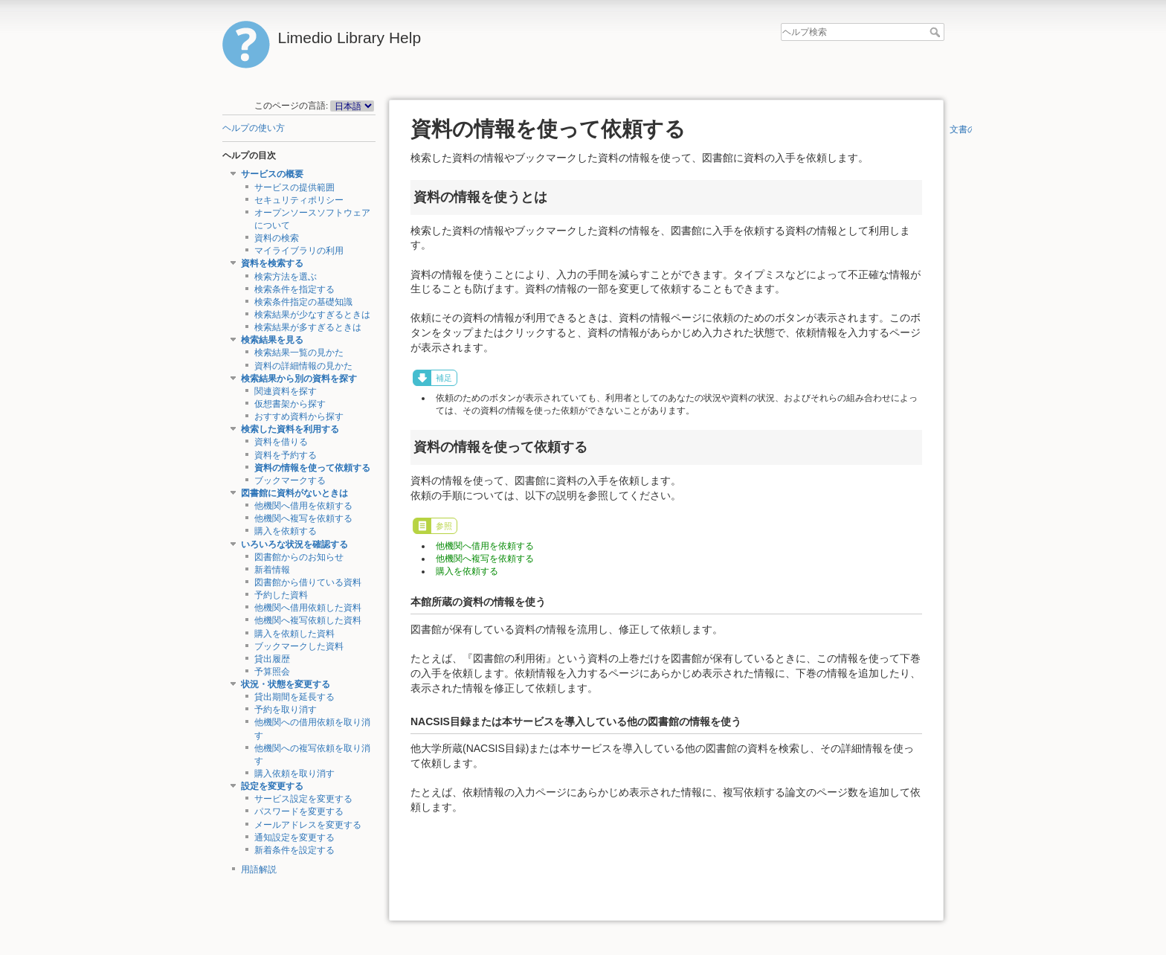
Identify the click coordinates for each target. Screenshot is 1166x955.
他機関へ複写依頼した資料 (307, 620)
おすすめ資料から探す (299, 416)
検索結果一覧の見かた (299, 352)
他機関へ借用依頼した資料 (307, 607)
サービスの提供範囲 (294, 187)
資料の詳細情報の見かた (303, 366)
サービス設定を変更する (303, 799)
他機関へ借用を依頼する (303, 506)
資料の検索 (276, 238)
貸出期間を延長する (294, 697)
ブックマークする (290, 480)
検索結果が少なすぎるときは (312, 314)
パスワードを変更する (299, 811)
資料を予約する (285, 455)
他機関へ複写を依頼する (303, 518)
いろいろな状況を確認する (294, 544)
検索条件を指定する (294, 289)
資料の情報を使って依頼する (312, 468)
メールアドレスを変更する (307, 825)
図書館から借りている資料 (307, 582)
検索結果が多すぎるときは (307, 327)
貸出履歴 (272, 659)
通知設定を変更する (294, 837)
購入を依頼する (285, 531)
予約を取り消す (285, 709)
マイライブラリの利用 (299, 250)
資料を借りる (281, 442)
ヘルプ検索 (937, 32)
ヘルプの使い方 (253, 128)
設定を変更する (272, 786)
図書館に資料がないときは (294, 493)
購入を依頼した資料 (294, 633)
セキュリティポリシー (299, 200)
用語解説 (259, 869)
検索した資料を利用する (290, 429)
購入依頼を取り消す (294, 773)
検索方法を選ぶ (285, 276)
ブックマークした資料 (299, 646)
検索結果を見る (272, 340)
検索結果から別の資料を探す (299, 378)
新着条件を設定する (294, 850)
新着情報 (272, 570)
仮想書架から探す (290, 404)
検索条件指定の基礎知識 (303, 302)
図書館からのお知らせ (299, 557)
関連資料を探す (285, 391)
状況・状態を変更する (285, 684)
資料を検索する (272, 263)
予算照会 (272, 671)
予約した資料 (281, 595)
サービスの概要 (272, 174)
